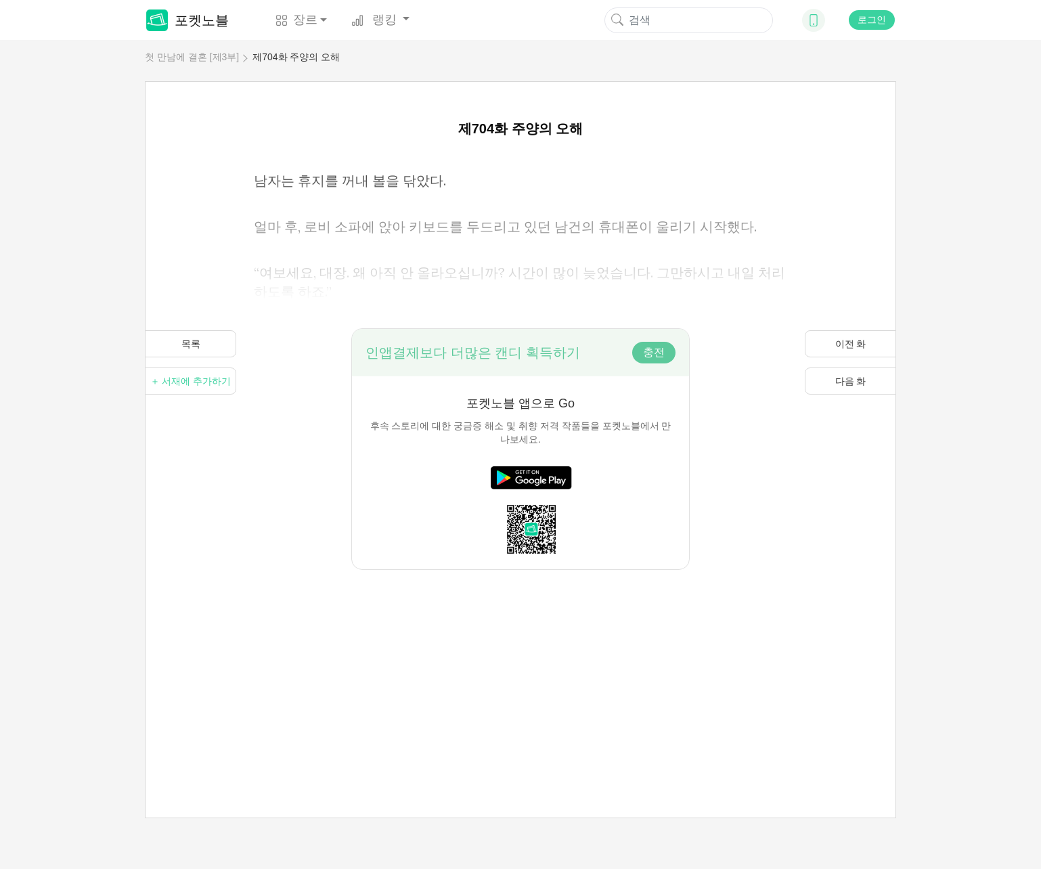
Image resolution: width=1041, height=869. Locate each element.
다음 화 (850, 381)
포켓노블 (187, 20)
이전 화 (850, 343)
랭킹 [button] (375, 19)
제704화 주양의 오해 (296, 56)
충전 (654, 352)
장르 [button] (296, 19)
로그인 (872, 19)
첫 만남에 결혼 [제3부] (192, 56)
